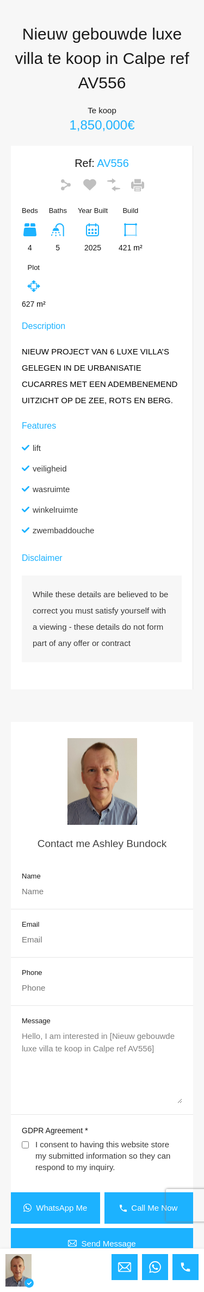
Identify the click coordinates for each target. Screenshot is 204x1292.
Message (36, 1021)
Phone (32, 972)
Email (31, 924)
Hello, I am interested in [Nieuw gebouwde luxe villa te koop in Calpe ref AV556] (102, 1066)
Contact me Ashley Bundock (102, 843)
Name (31, 876)
